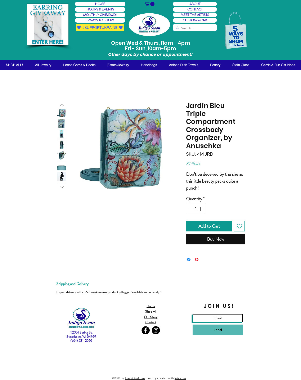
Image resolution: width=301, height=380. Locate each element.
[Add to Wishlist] (239, 226)
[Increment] (201, 209)
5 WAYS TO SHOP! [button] (100, 20)
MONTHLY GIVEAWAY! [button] (100, 15)
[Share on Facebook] (188, 259)
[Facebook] (145, 330)
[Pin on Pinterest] (196, 259)
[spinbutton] (195, 209)
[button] (47, 24)
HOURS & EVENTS (100, 9)
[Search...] (194, 28)
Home (151, 306)
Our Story (150, 317)
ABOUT (195, 4)
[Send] (218, 330)
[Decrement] (190, 209)
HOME (100, 4)
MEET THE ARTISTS (195, 15)
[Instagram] (156, 330)
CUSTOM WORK (195, 20)
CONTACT (195, 9)
